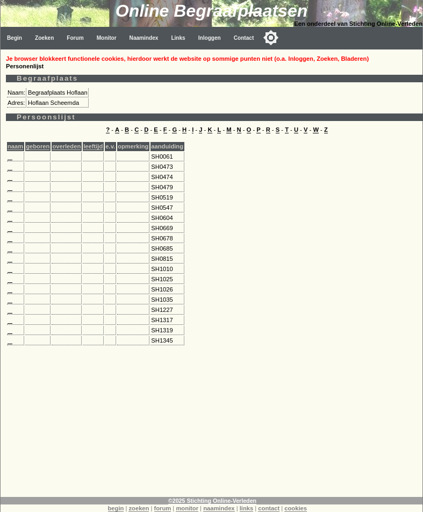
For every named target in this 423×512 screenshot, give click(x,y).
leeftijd (93, 146)
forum (162, 508)
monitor (187, 508)
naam (15, 146)
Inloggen (209, 38)
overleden (66, 146)
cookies (295, 508)
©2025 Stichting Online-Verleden (212, 500)
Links (178, 38)
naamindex (218, 508)
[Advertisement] (212, 421)
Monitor (107, 38)
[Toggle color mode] (271, 37)
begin (116, 508)
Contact (244, 38)
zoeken (138, 508)
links (247, 508)
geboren (37, 146)
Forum (75, 38)
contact (268, 508)
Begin (14, 38)
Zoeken (44, 38)
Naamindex (144, 38)
